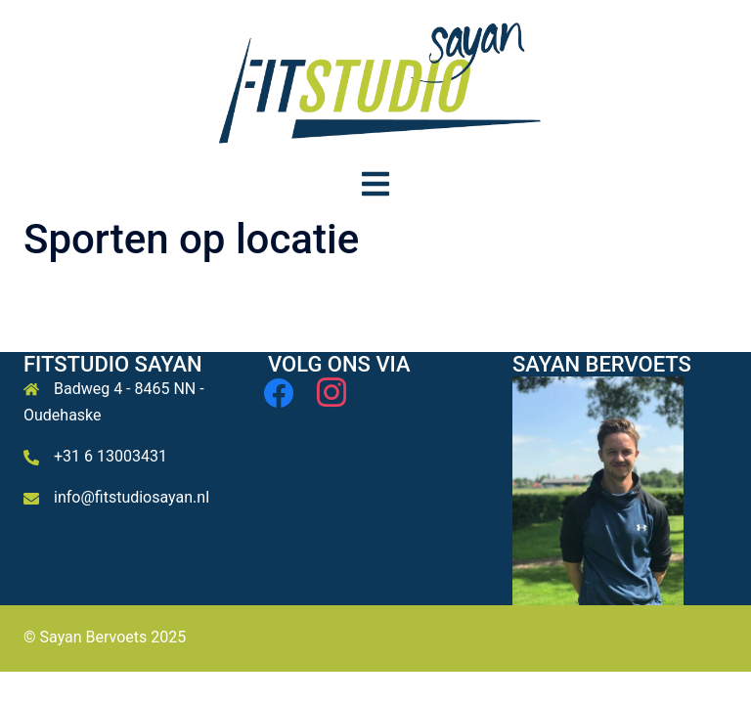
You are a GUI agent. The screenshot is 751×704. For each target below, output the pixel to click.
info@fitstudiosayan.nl (131, 497)
